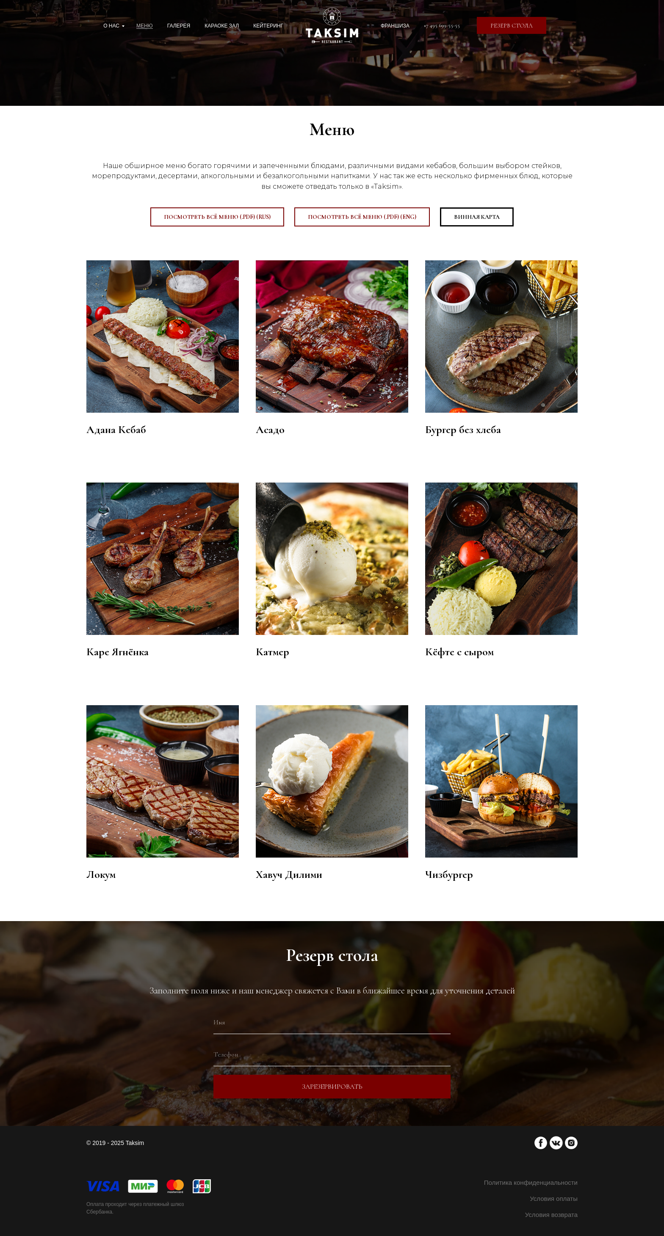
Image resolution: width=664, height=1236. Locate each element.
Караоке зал (222, 26)
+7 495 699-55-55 (442, 25)
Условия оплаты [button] (554, 1198)
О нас (111, 26)
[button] (511, 25)
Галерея (179, 26)
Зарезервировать (332, 1086)
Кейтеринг (268, 26)
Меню (144, 26)
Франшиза (395, 26)
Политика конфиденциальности (531, 1182)
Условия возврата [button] (551, 1214)
